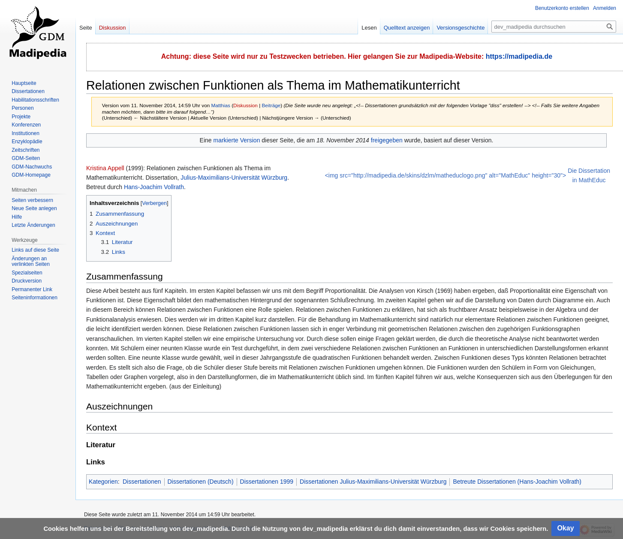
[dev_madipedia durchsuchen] (553, 27)
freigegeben (387, 140)
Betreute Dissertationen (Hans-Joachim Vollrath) (517, 481)
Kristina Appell (105, 168)
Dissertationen (142, 481)
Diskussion (245, 105)
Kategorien (103, 481)
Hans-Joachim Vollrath (154, 187)
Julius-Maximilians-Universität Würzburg (234, 177)
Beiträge (271, 105)
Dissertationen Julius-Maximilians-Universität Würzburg (373, 481)
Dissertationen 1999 (267, 481)
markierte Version (236, 140)
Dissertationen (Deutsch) (201, 481)
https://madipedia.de (519, 56)
